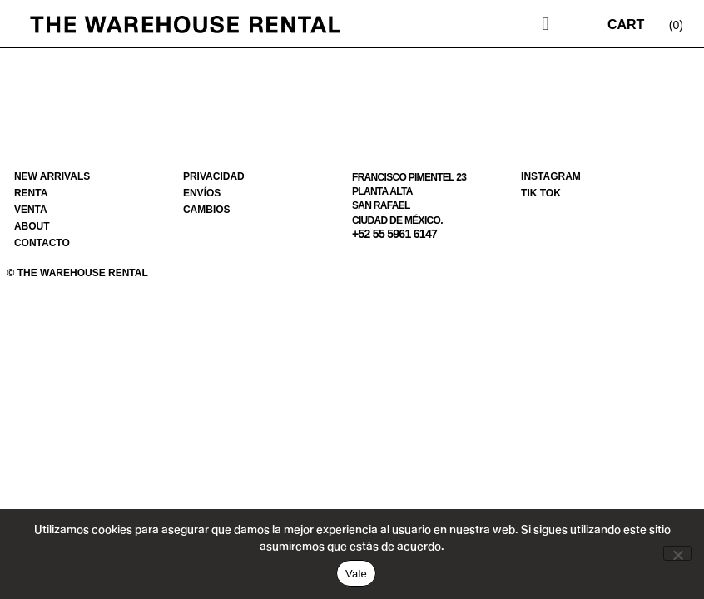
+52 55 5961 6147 (394, 233)
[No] (677, 553)
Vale (356, 573)
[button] (545, 23)
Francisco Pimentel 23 (409, 177)
